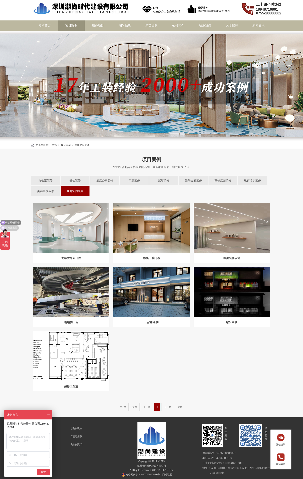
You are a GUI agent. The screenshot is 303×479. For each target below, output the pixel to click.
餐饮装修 (75, 180)
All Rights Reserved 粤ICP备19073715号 (151, 470)
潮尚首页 (45, 25)
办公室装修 (46, 180)
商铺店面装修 (223, 180)
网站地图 (167, 474)
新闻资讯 (258, 25)
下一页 (167, 407)
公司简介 (178, 25)
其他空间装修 (82, 145)
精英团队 (151, 25)
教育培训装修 (252, 180)
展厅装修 (163, 180)
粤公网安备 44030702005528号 (143, 474)
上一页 (146, 407)
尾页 (180, 407)
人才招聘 (232, 25)
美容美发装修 (45, 191)
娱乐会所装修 (193, 180)
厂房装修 (134, 180)
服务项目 (98, 25)
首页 (54, 145)
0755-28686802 (268, 13)
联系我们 (205, 25)
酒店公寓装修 (104, 180)
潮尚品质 (125, 25)
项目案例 (71, 25)
